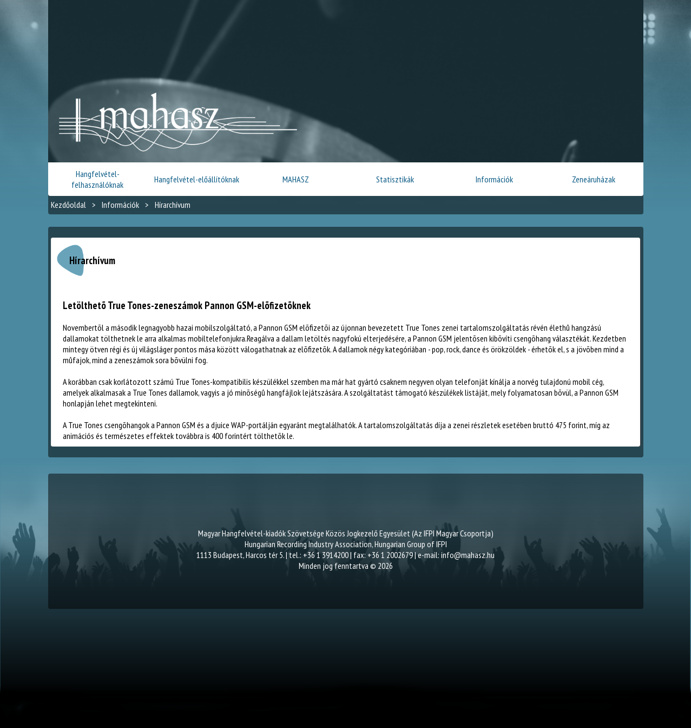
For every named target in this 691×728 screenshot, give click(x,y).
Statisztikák (395, 179)
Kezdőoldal (68, 204)
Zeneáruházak (593, 179)
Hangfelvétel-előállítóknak (196, 179)
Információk (494, 179)
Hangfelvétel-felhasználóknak (97, 179)
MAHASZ (295, 179)
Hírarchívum (172, 204)
